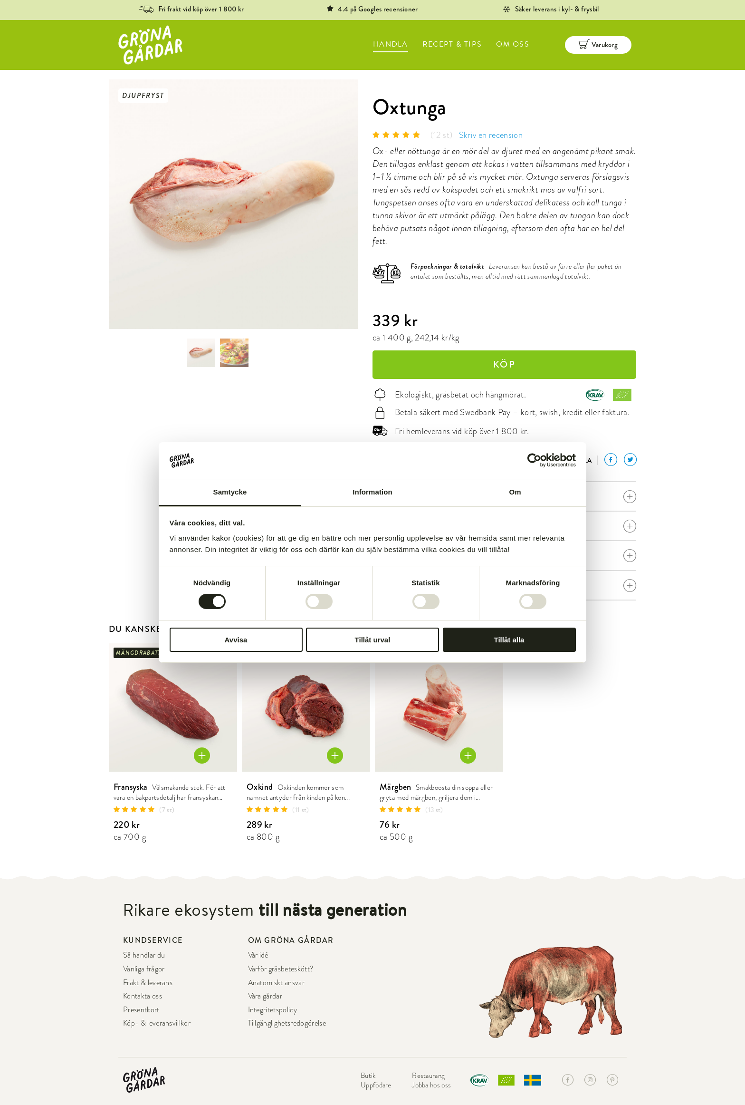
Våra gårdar (265, 995)
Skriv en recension (491, 135)
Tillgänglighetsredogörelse (287, 1023)
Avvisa (236, 640)
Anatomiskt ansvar (276, 982)
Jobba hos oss (431, 1085)
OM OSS (512, 44)
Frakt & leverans (147, 982)
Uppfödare (376, 1085)
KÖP (504, 364)
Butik (368, 1075)
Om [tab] (515, 492)
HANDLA (390, 44)
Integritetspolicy (272, 1009)
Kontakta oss (142, 995)
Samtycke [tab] (230, 492)
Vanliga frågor (143, 968)
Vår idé (258, 955)
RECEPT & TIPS (452, 44)
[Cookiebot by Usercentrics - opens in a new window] (534, 460)
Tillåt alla (509, 640)
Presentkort (141, 1009)
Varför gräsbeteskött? (281, 968)
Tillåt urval (373, 640)
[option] (233, 204)
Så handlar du (144, 955)
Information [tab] (372, 492)
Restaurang (428, 1075)
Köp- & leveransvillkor (157, 1023)
